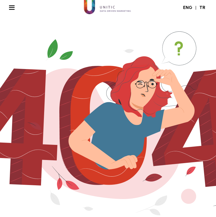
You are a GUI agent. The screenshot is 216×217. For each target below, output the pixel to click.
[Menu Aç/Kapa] (12, 7)
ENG (187, 7)
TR (202, 7)
